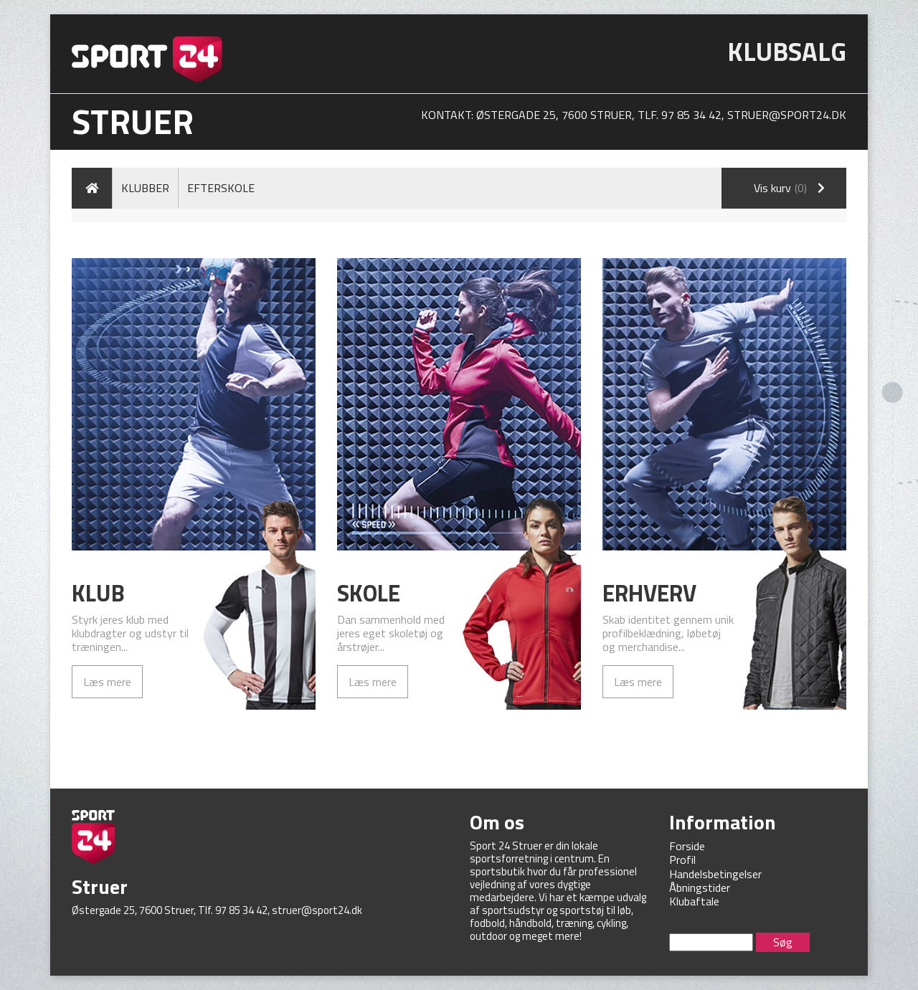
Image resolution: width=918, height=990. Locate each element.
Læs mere (107, 681)
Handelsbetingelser (715, 873)
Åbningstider (699, 887)
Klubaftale (694, 901)
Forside (687, 846)
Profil (682, 859)
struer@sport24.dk (786, 114)
